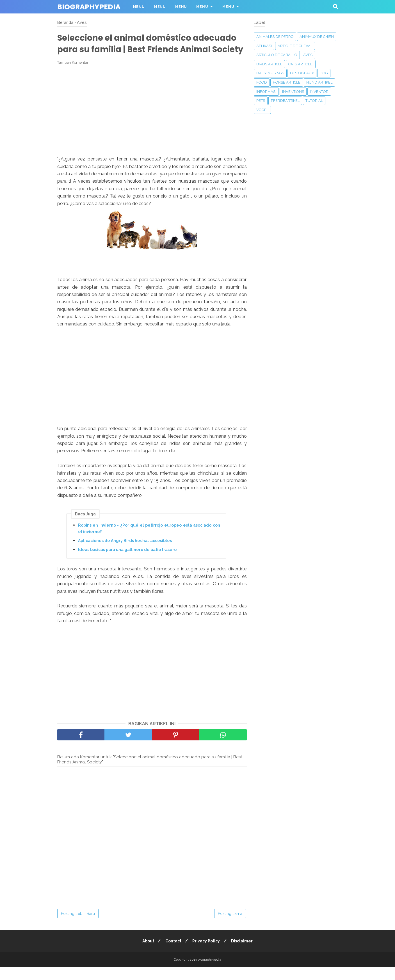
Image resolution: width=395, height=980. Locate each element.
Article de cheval (295, 46)
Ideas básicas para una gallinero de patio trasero (127, 562)
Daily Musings (270, 73)
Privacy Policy (206, 954)
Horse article (286, 82)
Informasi (266, 91)
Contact (173, 954)
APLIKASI (264, 46)
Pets (260, 100)
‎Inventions (293, 91)
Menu (139, 7)
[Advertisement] (152, 123)
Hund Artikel (319, 82)
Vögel (262, 110)
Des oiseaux (302, 73)
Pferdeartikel (285, 100)
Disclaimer (243, 954)
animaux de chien (317, 37)
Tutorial (314, 100)
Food (261, 82)
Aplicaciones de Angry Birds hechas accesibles (125, 553)
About (147, 954)
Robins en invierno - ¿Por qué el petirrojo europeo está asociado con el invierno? (149, 541)
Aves (307, 55)
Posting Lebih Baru (78, 926)
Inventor (319, 91)
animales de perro (275, 37)
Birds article (269, 64)
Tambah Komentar (72, 75)
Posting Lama (230, 926)
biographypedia (88, 7)
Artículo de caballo (276, 55)
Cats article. (300, 64)
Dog (324, 73)
